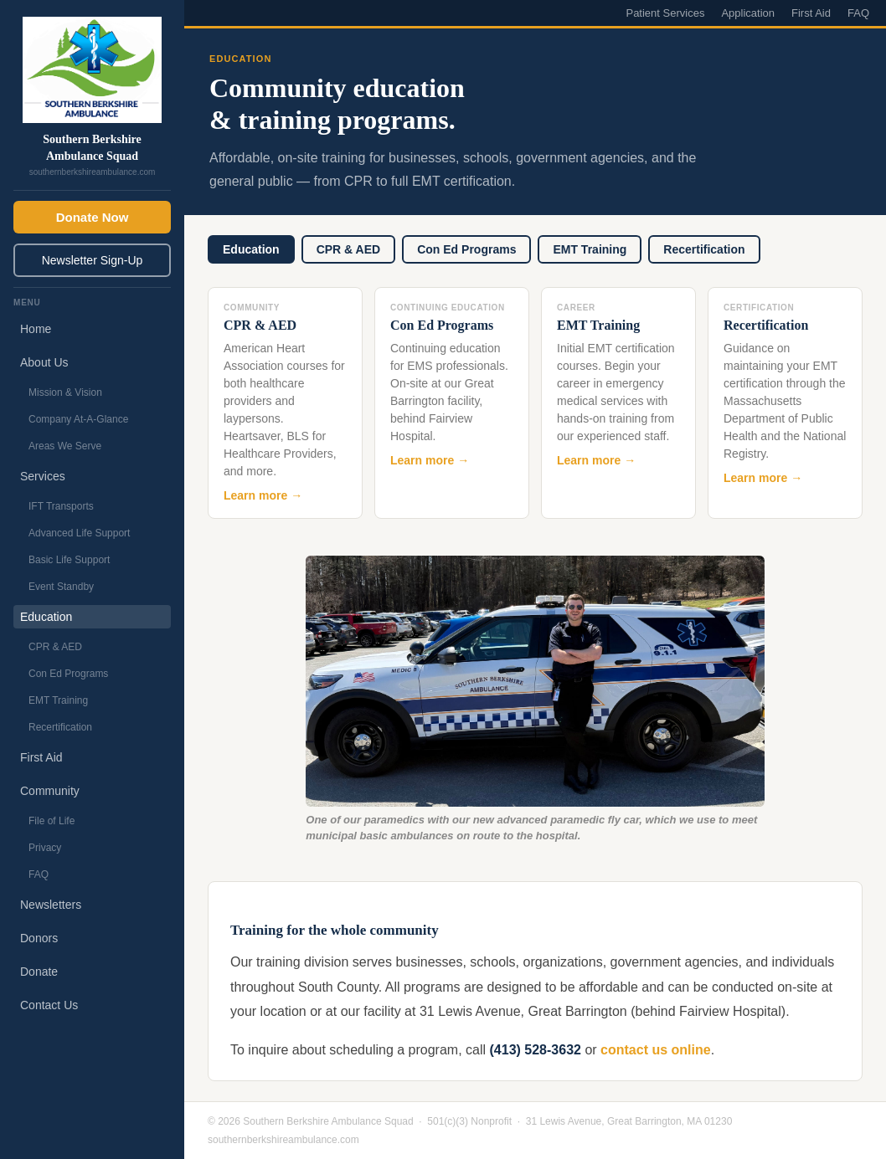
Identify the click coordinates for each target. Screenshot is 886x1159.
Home (35, 329)
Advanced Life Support (79, 533)
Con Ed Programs (68, 674)
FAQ (38, 874)
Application (748, 13)
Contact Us (49, 1005)
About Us (44, 362)
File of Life (51, 821)
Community (50, 790)
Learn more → (263, 495)
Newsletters (50, 904)
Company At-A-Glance (78, 419)
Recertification (60, 727)
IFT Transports (61, 506)
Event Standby (61, 586)
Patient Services (665, 13)
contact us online (655, 1050)
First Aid (41, 757)
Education (46, 616)
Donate (39, 971)
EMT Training (58, 700)
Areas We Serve (64, 446)
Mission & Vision (65, 392)
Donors (39, 938)
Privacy (44, 848)
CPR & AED (55, 647)
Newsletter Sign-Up (92, 260)
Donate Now (92, 217)
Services (42, 476)
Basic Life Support (69, 560)
